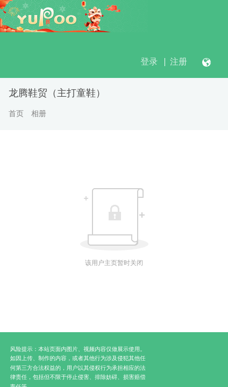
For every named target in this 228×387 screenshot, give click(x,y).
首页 (16, 113)
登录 (149, 61)
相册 (38, 113)
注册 (178, 61)
